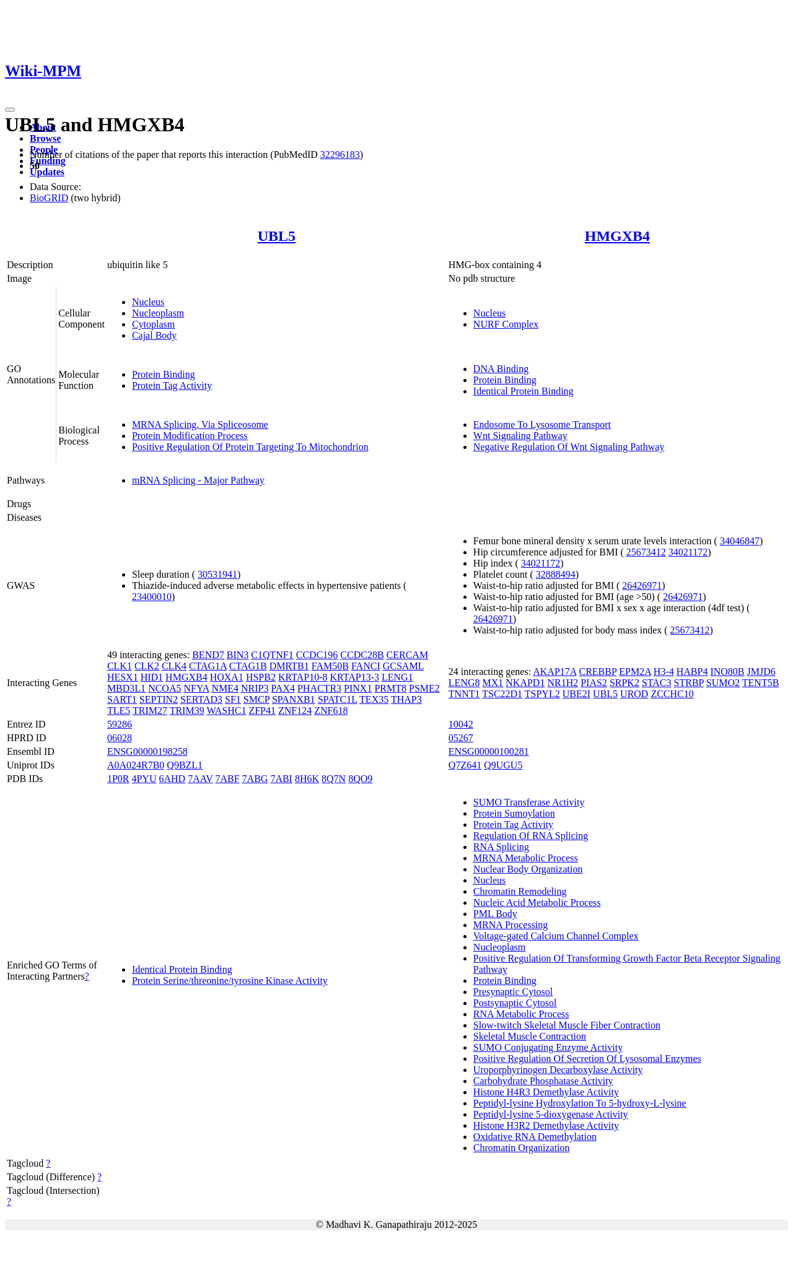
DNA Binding (500, 368)
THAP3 (406, 699)
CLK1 (119, 666)
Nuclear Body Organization (528, 869)
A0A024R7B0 (135, 765)
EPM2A (635, 671)
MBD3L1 (126, 688)
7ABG (255, 778)
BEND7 (208, 655)
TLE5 (118, 710)
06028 (119, 738)
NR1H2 (562, 682)
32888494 (556, 574)
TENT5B (760, 682)
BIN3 (238, 655)
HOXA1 (226, 677)
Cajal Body (154, 335)
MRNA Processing (510, 925)
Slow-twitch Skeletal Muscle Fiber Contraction (566, 1025)
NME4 (225, 688)
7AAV (200, 778)
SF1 (233, 699)
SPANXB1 (293, 699)
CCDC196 (317, 655)
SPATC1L (337, 699)
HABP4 (692, 671)
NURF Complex (505, 324)
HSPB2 (261, 677)
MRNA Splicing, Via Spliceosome (200, 424)
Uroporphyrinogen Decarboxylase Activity (558, 1069)
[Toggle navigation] (10, 109)
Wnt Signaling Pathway (520, 435)
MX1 (493, 682)
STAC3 (657, 682)
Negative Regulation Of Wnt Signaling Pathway (569, 446)
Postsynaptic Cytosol (515, 1003)
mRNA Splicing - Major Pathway (198, 480)
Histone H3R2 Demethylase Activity (546, 1125)
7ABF (227, 778)
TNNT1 (464, 694)
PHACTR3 (319, 688)
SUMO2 (723, 682)
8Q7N (334, 778)
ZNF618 (331, 710)
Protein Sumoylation (514, 813)
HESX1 (122, 677)
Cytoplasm (153, 324)
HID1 (152, 677)
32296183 (340, 154)
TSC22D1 (502, 694)
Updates (47, 172)
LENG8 (464, 682)
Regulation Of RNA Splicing (530, 835)
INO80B (727, 671)
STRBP (689, 682)
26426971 (642, 585)
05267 (461, 738)
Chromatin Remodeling (520, 891)
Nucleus (148, 302)
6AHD (172, 778)
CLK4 (174, 666)
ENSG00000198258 (147, 751)
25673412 (646, 552)
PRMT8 (390, 688)
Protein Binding (163, 374)
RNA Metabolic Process (521, 1014)
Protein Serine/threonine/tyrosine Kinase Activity (230, 980)
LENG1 (397, 677)
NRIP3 (254, 688)
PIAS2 (594, 682)
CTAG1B (248, 666)
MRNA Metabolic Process (525, 858)
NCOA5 (164, 688)
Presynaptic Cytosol (513, 991)
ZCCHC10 (672, 694)
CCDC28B (361, 655)
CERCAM (408, 655)
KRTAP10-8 (303, 677)
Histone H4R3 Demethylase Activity (546, 1092)
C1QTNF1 (272, 655)
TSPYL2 (542, 694)
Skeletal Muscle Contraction (529, 1036)
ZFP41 (262, 710)
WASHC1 (226, 710)
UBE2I (576, 694)
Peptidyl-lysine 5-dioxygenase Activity (550, 1114)
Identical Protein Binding (523, 391)
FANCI (365, 666)
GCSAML (403, 666)
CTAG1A (208, 666)
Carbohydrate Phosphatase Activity (543, 1081)
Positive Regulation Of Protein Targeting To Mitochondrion (250, 446)
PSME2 (424, 688)
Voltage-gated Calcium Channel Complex (556, 936)
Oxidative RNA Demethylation (535, 1136)
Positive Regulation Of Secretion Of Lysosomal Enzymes (587, 1058)
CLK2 (146, 666)
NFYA (196, 688)
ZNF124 (295, 710)
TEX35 (373, 699)
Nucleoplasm (158, 313)
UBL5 (277, 236)
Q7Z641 (465, 765)
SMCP (256, 699)
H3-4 (664, 671)
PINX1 (358, 688)
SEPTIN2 (158, 699)
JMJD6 (761, 671)
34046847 (740, 541)
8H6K (307, 778)
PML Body (495, 913)
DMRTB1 (289, 666)
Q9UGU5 (503, 765)
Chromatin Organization (521, 1147)
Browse (45, 138)
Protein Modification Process (190, 435)
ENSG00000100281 (489, 751)
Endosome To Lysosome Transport (542, 424)
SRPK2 (624, 682)
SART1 (122, 699)
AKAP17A (554, 671)
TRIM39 (187, 710)
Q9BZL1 (185, 765)
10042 (461, 724)
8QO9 (360, 778)
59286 (119, 724)
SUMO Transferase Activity (529, 802)
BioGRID (49, 198)
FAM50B (330, 666)
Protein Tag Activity (172, 385)
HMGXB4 (617, 236)
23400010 (152, 596)
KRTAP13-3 (354, 677)
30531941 (217, 574)
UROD (634, 694)
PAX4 (283, 688)
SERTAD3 (201, 699)
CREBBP (597, 671)
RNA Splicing (501, 847)
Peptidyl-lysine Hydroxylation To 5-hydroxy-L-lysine (579, 1103)
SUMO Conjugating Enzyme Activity (548, 1047)
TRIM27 (150, 710)
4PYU (143, 778)
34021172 (688, 552)
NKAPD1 (525, 682)
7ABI (281, 778)
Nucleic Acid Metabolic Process (537, 902)
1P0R (118, 778)
